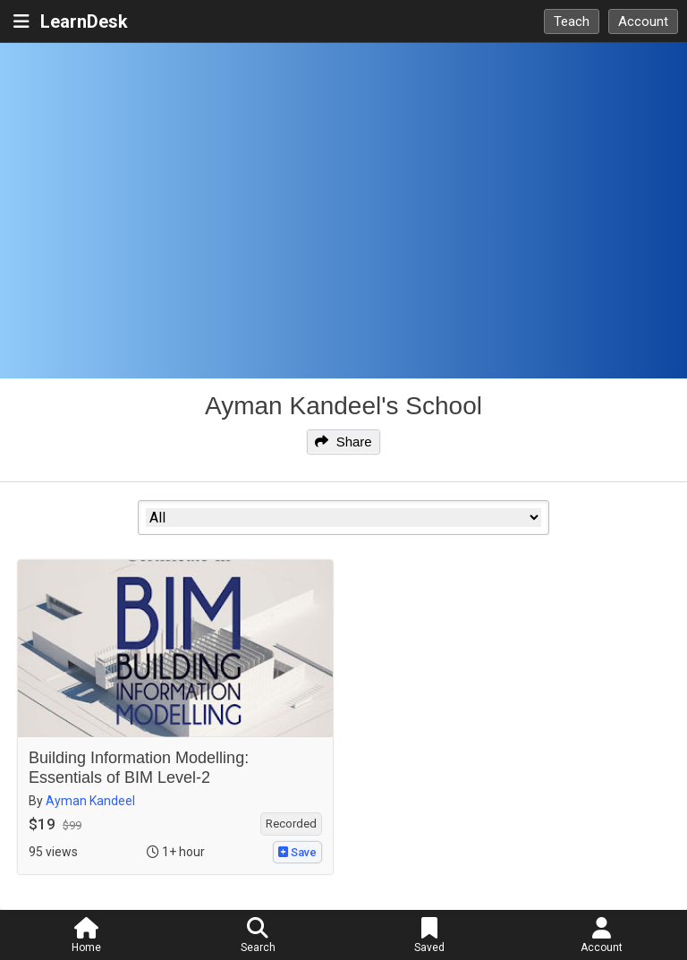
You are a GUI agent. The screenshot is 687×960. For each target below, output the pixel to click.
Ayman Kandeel (90, 801)
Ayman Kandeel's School (343, 406)
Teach (571, 21)
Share (343, 441)
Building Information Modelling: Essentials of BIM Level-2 (139, 767)
